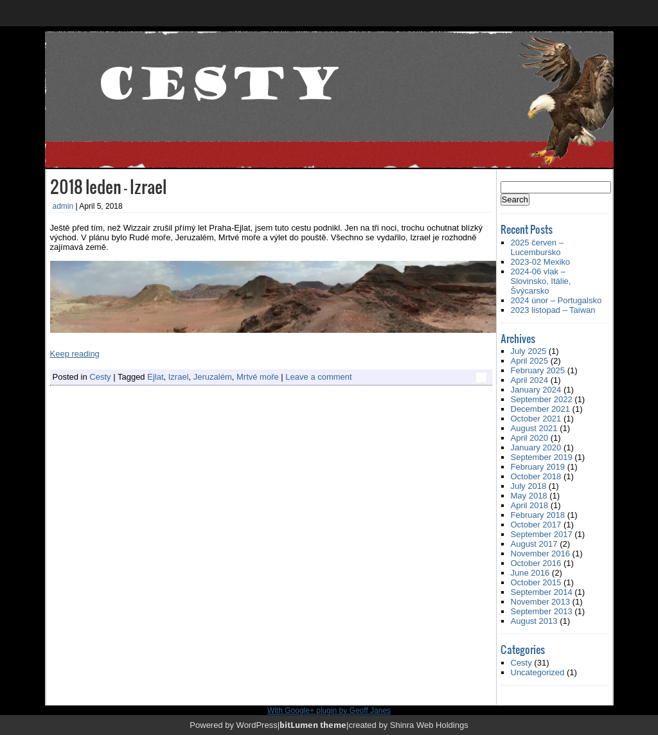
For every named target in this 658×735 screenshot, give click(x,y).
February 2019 (538, 467)
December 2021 (541, 409)
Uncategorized (538, 672)
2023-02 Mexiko (541, 262)
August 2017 (534, 544)
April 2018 (530, 505)
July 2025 (529, 351)
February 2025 (538, 370)
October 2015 (536, 582)
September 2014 (542, 592)
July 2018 (529, 486)
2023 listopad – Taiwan (553, 310)
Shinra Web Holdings (429, 725)
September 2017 (542, 534)
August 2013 (534, 621)
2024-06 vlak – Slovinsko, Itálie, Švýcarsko (541, 281)
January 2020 (536, 447)
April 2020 (530, 438)
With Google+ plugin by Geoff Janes (329, 710)
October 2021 (536, 418)
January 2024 (536, 389)
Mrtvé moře (257, 377)
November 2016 (541, 553)
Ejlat (155, 377)
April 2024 (530, 380)
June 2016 (530, 573)
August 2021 (534, 428)
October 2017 (536, 524)
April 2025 (530, 361)
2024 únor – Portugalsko (556, 300)
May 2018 (529, 495)
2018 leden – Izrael (108, 186)
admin (63, 206)
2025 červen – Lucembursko (537, 247)
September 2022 (542, 399)
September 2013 (542, 611)
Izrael (178, 377)
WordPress (257, 725)
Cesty (100, 377)
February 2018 (538, 515)
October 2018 (536, 476)
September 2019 (542, 457)
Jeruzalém (212, 377)
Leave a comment (318, 377)
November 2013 (541, 602)
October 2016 (536, 563)
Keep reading (75, 354)
